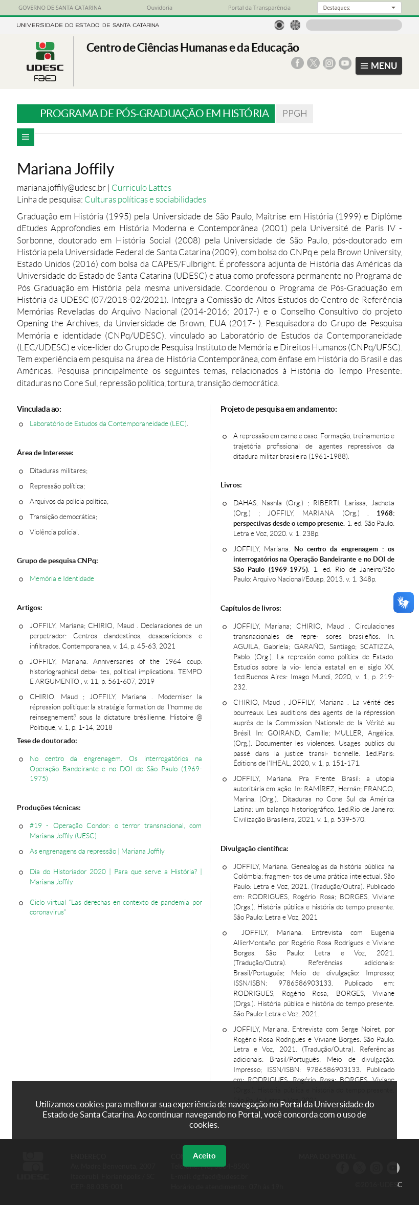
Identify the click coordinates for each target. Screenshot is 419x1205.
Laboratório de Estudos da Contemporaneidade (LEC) (108, 424)
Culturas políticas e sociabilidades (145, 199)
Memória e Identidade (62, 579)
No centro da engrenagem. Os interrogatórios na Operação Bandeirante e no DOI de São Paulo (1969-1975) (116, 769)
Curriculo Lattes (141, 187)
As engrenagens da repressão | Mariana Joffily (97, 851)
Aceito (204, 1155)
